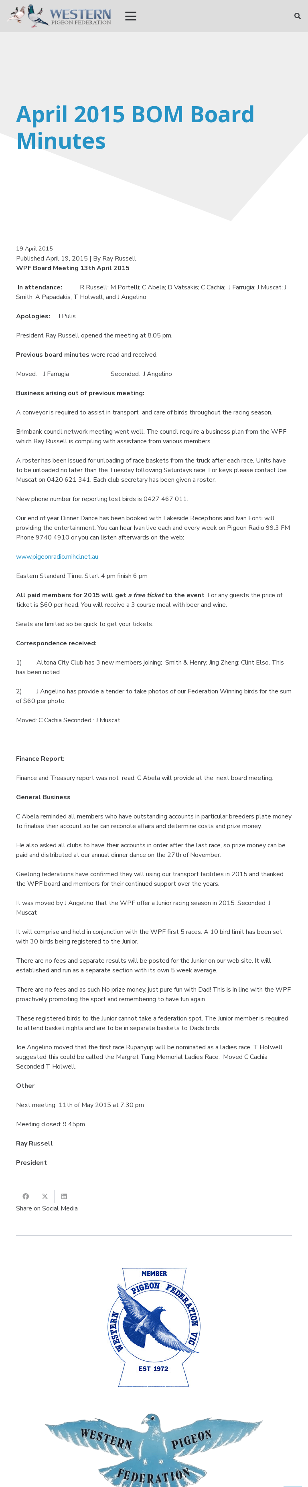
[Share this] (25, 1196)
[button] (131, 16)
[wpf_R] (58, 16)
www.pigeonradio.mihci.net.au (57, 556)
